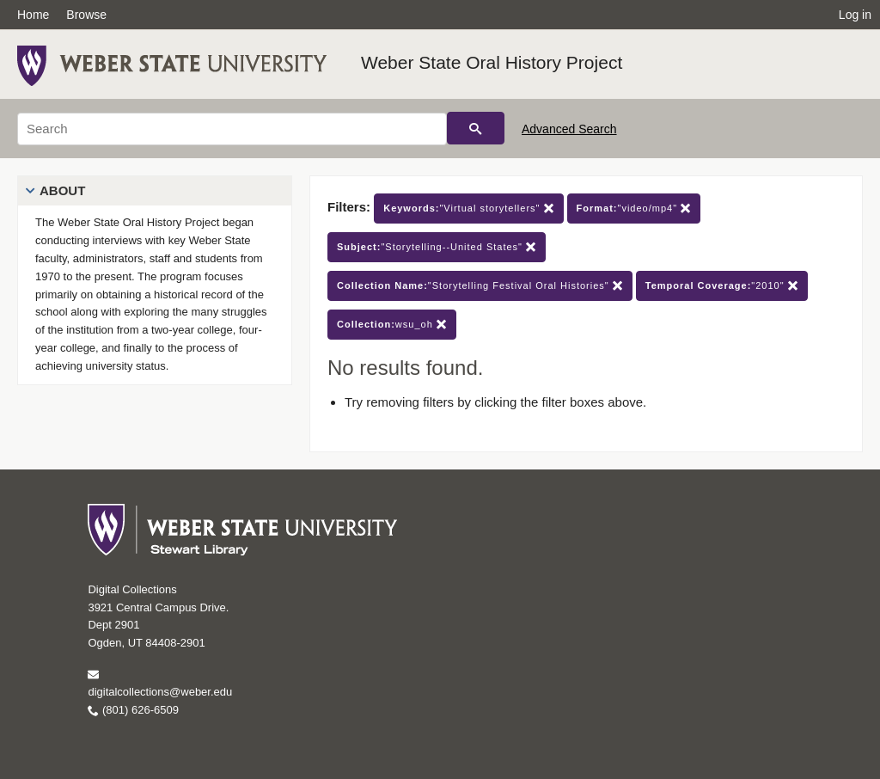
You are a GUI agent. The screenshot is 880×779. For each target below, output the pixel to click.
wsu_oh (392, 324)
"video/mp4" (634, 208)
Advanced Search (569, 129)
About (62, 190)
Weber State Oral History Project (491, 62)
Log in (855, 14)
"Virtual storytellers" (468, 208)
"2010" (721, 285)
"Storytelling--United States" (436, 247)
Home (33, 14)
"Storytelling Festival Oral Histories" (480, 285)
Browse (86, 14)
